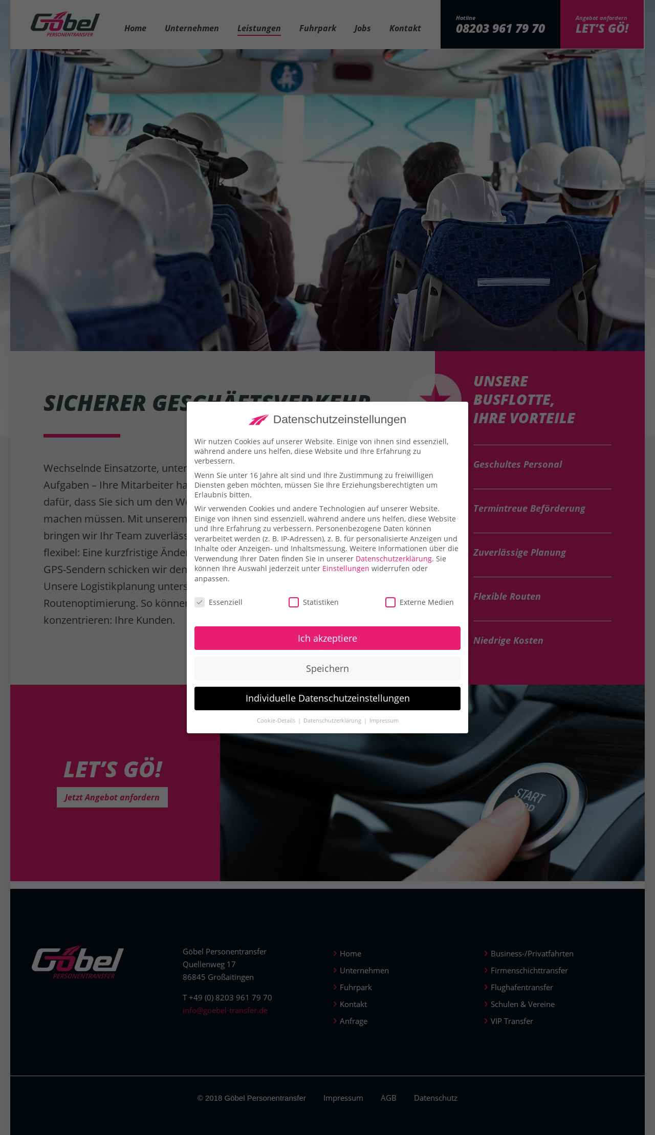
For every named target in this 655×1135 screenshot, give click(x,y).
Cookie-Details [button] (277, 728)
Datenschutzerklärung (394, 567)
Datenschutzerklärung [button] (333, 728)
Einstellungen (345, 576)
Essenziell (218, 610)
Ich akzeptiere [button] (327, 646)
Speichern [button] (327, 676)
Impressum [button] (384, 728)
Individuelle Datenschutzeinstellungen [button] (328, 706)
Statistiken (314, 610)
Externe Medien (419, 610)
